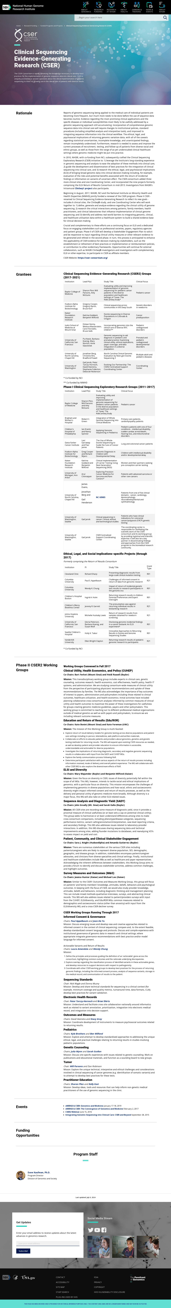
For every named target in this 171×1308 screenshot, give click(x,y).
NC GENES (100, 497)
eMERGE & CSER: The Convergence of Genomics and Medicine (94, 1108)
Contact (60, 1277)
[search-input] (121, 17)
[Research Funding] (98, 7)
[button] (27, 1279)
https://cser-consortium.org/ (93, 257)
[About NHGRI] (162, 7)
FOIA (96, 1277)
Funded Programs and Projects (51, 26)
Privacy (98, 1282)
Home (18, 26)
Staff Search (62, 1292)
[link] (91, 1230)
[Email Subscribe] (47, 1243)
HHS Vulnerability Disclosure (109, 1292)
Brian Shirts (103, 1001)
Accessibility (62, 1282)
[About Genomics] (86, 7)
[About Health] (124, 7)
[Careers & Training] (137, 7)
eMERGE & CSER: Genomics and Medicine (84, 1106)
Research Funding (30, 26)
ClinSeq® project (84, 188)
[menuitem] (86, 7)
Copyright (99, 1287)
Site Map (60, 1287)
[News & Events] (149, 7)
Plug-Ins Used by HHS (67, 1297)
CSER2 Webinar (72, 1112)
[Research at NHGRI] (111, 7)
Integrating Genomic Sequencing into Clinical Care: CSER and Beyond (98, 1115)
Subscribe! (23, 1251)
